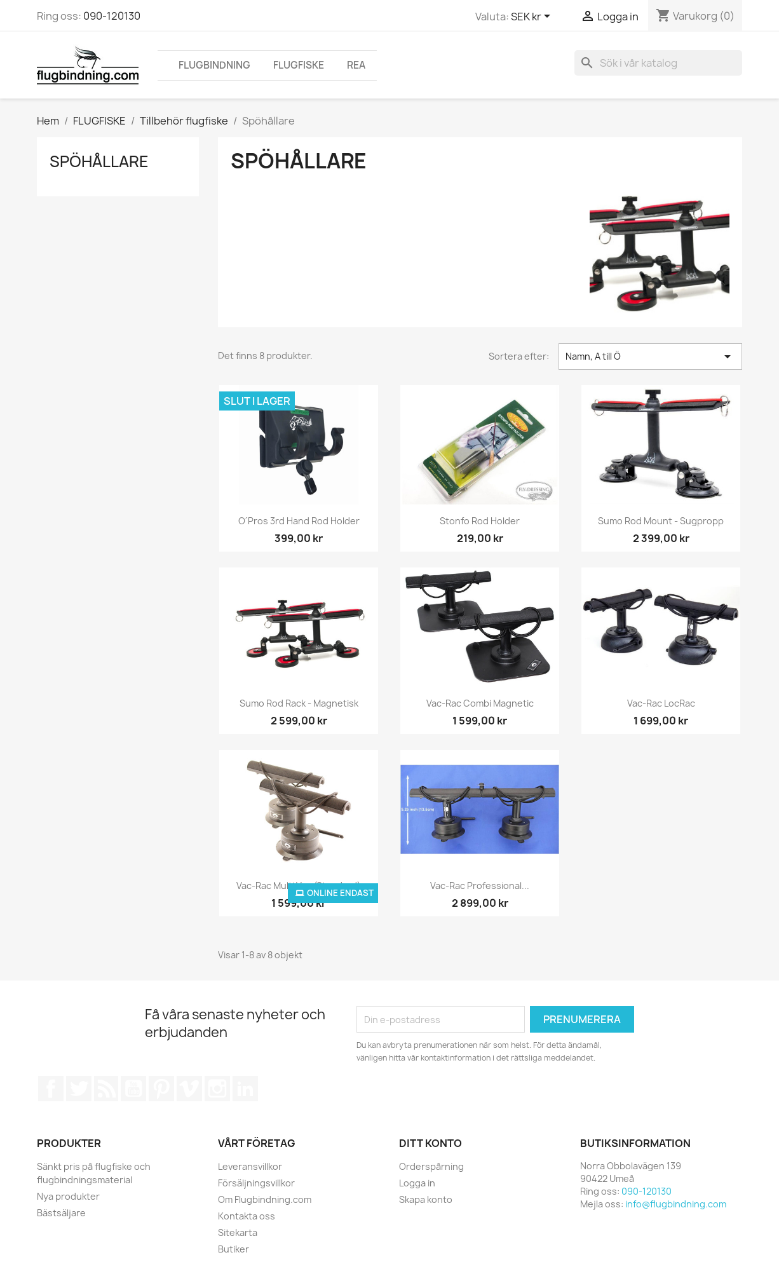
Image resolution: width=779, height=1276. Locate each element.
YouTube (133, 1088)
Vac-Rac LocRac (661, 703)
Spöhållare (99, 161)
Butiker (233, 1249)
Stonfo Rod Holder (480, 521)
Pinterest (161, 1088)
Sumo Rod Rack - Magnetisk (299, 703)
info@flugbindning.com (675, 1204)
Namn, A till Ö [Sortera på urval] (650, 356)
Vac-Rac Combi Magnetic (480, 703)
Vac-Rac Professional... (479, 885)
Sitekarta (237, 1232)
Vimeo (189, 1088)
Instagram (217, 1088)
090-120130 (111, 16)
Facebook (51, 1088)
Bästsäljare (61, 1213)
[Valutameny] (533, 17)
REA (356, 65)
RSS (106, 1088)
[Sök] (658, 63)
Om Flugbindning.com (264, 1199)
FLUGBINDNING (214, 65)
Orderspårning (431, 1166)
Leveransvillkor (250, 1166)
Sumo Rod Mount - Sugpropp (661, 521)
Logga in (417, 1183)
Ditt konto (430, 1143)
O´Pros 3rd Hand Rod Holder (299, 521)
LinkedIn (245, 1088)
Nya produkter (68, 1196)
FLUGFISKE (298, 65)
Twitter (78, 1088)
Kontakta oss (246, 1216)
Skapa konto (425, 1199)
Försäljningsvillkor (256, 1183)
